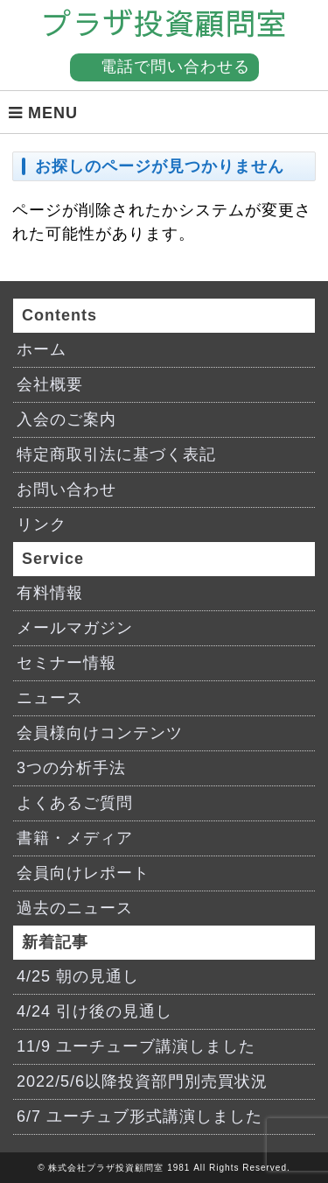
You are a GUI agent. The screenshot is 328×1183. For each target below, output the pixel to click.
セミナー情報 (66, 663)
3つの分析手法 (71, 768)
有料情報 (50, 593)
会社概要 (50, 384)
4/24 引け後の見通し (94, 1011)
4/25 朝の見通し (78, 976)
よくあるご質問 (75, 803)
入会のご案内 (66, 419)
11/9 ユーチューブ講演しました (136, 1046)
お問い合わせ (66, 489)
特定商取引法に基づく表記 (116, 454)
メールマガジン (75, 628)
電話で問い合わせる (175, 66)
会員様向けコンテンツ (100, 733)
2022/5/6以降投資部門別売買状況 (142, 1081)
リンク (41, 524)
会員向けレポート (83, 873)
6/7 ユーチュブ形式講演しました (139, 1116)
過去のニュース (75, 908)
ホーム (41, 349)
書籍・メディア (75, 838)
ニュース (50, 698)
